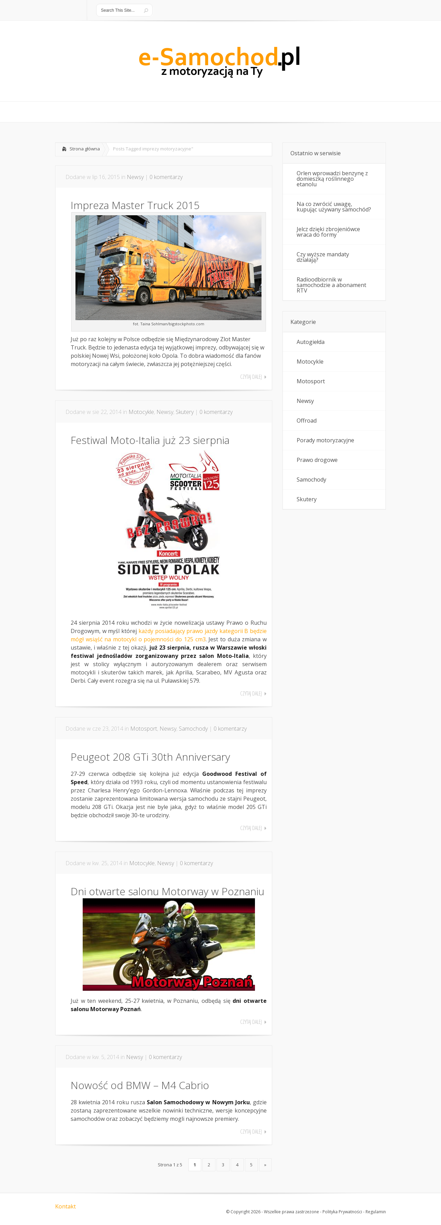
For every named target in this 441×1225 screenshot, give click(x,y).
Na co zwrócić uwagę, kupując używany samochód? (334, 206)
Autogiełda (311, 342)
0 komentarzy (166, 177)
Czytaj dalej (251, 376)
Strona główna (85, 149)
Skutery (185, 412)
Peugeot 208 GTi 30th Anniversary (150, 757)
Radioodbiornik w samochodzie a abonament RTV (331, 285)
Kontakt (65, 1206)
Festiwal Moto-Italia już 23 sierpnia (150, 440)
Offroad (307, 420)
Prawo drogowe (317, 460)
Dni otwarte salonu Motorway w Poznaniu (167, 891)
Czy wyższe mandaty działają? (323, 257)
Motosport (143, 728)
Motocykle (141, 412)
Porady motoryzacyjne (325, 440)
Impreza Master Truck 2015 (135, 205)
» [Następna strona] (265, 1165)
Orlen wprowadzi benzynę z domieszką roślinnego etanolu (332, 178)
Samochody (193, 728)
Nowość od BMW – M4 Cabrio (140, 1085)
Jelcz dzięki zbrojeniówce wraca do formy (328, 231)
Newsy (135, 177)
